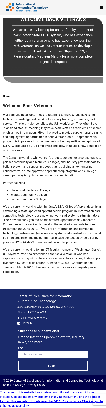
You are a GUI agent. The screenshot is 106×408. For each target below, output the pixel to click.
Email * (22, 348)
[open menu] (101, 7)
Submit (53, 365)
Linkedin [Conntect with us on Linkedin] (24, 323)
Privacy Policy (36, 385)
